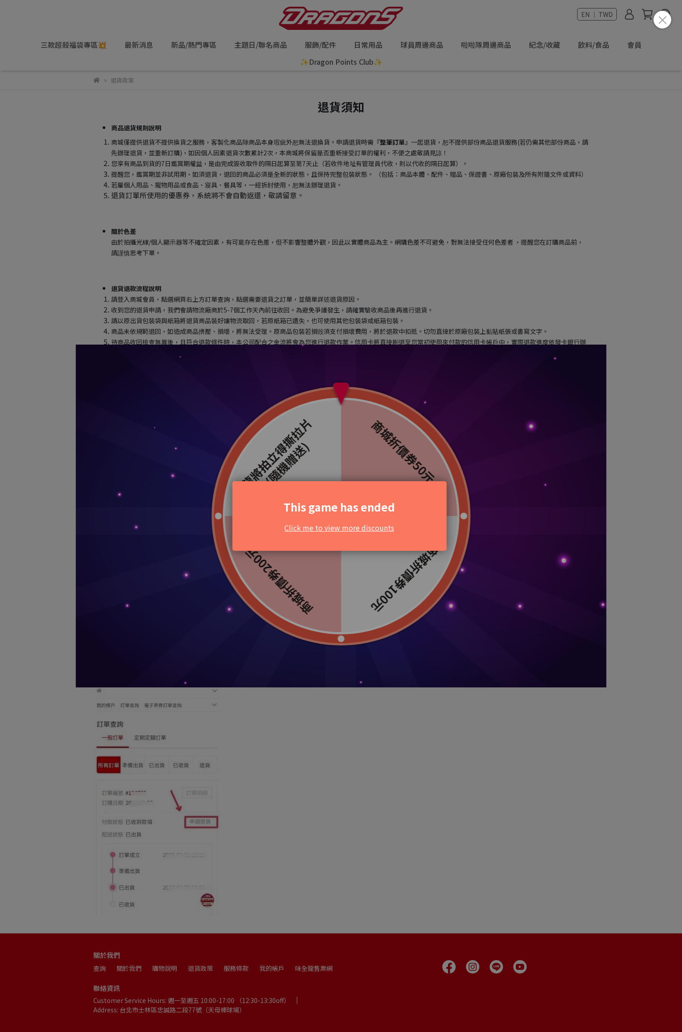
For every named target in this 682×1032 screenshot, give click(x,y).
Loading (341, 516)
